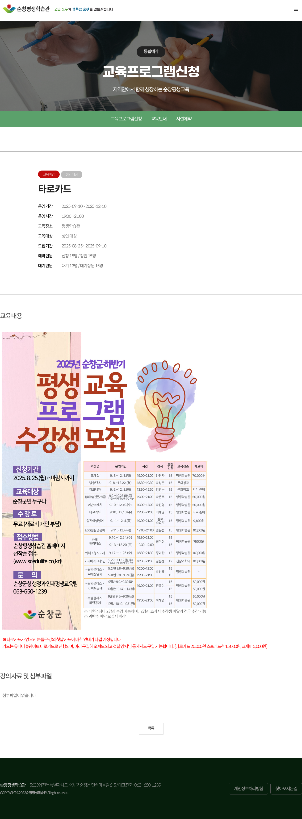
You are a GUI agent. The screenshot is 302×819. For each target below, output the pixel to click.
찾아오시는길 (286, 788)
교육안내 (159, 119)
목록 (151, 728)
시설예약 (184, 119)
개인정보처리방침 (248, 788)
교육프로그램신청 (126, 119)
